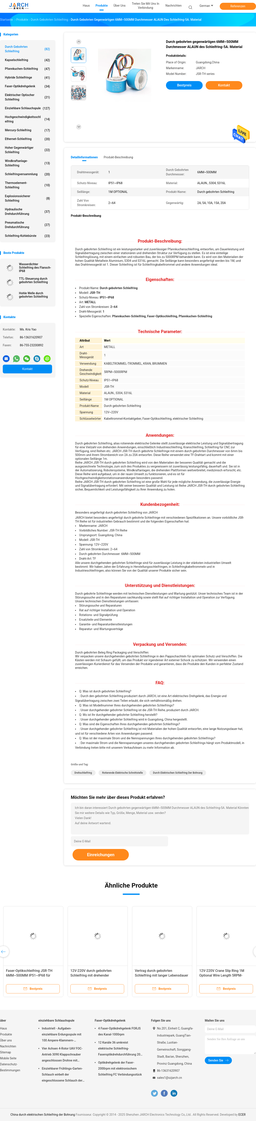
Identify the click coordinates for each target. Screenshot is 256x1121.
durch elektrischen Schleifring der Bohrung (177, 772)
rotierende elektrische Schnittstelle (122, 772)
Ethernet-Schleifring (27, 139)
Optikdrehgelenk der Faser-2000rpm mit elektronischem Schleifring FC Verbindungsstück (120, 1068)
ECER (242, 1114)
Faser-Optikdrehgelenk (27, 86)
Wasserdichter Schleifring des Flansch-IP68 (35, 267)
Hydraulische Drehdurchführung (27, 211)
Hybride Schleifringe (27, 78)
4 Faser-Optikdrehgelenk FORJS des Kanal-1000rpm (119, 1031)
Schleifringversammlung (27, 174)
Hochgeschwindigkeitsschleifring (27, 119)
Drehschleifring (83, 772)
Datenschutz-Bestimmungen (10, 1067)
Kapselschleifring (27, 60)
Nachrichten (8, 1046)
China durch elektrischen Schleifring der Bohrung (42, 1114)
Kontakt (27, 369)
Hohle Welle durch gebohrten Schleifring (33, 294)
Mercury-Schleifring (27, 130)
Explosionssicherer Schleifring (27, 198)
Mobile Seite (8, 1058)
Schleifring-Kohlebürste (27, 236)
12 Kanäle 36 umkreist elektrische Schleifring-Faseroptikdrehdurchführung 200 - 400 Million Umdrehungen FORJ (120, 1049)
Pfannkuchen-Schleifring (27, 69)
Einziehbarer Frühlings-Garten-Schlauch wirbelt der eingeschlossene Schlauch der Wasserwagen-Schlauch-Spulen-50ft (63, 1075)
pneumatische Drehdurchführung (27, 225)
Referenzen (237, 6)
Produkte (6, 1034)
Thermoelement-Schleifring (27, 185)
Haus (3, 1028)
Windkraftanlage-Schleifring (27, 163)
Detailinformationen (84, 157)
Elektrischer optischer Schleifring (27, 97)
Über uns (6, 1040)
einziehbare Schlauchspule (27, 108)
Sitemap (5, 1052)
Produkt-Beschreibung (118, 157)
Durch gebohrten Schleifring (27, 49)
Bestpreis (184, 85)
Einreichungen (100, 854)
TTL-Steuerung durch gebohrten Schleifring (33, 280)
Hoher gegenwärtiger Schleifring (27, 150)
